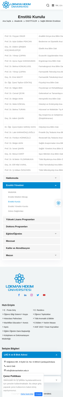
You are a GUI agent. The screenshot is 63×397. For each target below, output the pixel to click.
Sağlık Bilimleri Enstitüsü (50, 21)
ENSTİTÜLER (31, 21)
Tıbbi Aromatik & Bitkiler (44, 318)
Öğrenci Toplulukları (42, 314)
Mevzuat (10, 241)
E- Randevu (39, 310)
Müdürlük (12, 192)
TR (56, 5)
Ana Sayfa (7, 21)
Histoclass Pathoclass (13, 318)
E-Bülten (38, 323)
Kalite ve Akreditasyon (18, 248)
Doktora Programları (17, 226)
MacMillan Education (12, 323)
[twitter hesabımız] (38, 295)
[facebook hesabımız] (19, 295)
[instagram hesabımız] (31, 295)
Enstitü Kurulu (14, 201)
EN (61, 5)
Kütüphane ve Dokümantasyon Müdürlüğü (15, 337)
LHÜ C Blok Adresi (13, 379)
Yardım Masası (49, 323)
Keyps (25, 314)
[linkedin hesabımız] (25, 295)
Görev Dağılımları (16, 211)
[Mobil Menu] (53, 5)
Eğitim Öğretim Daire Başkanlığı (17, 331)
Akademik (18, 21)
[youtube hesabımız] (44, 295)
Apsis (6, 327)
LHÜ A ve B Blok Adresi (15, 355)
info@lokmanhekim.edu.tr (16, 370)
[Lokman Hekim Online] (58, 203)
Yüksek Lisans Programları (20, 219)
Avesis (25, 323)
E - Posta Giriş (10, 310)
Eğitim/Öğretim (14, 234)
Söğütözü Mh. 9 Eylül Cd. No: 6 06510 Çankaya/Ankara (29, 362)
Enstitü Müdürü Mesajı (18, 197)
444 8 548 (9, 366)
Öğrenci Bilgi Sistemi (12, 314)
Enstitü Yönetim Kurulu (18, 206)
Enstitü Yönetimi (15, 185)
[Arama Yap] (47, 5)
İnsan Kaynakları (52, 327)
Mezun (9, 255)
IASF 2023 (38, 327)
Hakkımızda (12, 178)
